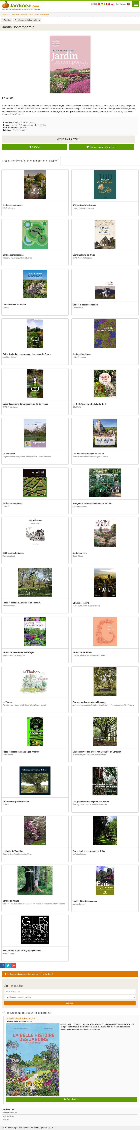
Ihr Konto (6, 1120)
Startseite (5, 14)
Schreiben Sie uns (8, 1116)
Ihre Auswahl (123, 4)
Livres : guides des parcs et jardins (22, 14)
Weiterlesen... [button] (71, 1099)
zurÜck (7, 20)
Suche (70, 1003)
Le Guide (7, 98)
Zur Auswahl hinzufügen (101, 147)
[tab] (30, 161)
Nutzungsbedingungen (10, 1112)
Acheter (34, 146)
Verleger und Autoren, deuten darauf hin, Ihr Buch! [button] (28, 974)
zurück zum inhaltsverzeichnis (27, 20)
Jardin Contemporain (42, 14)
